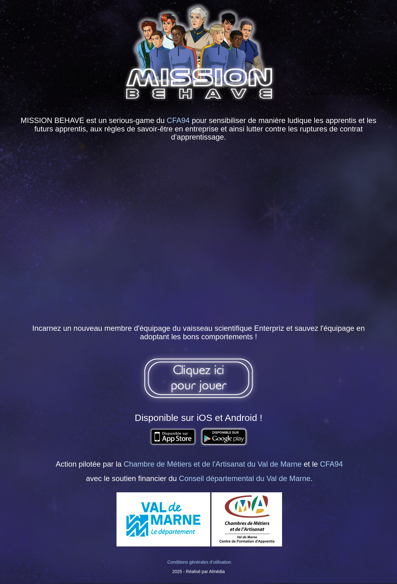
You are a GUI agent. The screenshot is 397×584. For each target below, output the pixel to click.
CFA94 (178, 120)
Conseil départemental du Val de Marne (244, 478)
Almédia (217, 571)
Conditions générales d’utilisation (199, 562)
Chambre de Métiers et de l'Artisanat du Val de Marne (213, 464)
